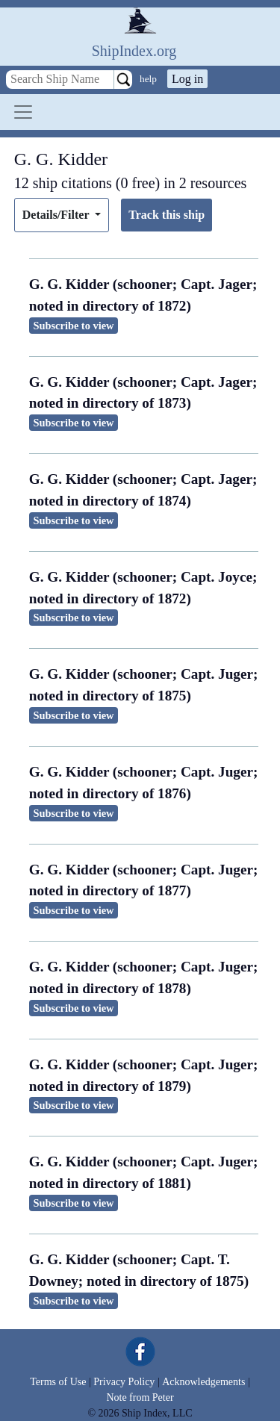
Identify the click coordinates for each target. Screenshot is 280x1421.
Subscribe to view (74, 326)
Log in (187, 78)
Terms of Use (58, 1381)
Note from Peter (139, 1397)
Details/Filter (57, 214)
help (148, 78)
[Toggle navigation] (23, 112)
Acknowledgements (203, 1381)
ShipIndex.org (134, 51)
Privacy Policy (124, 1381)
